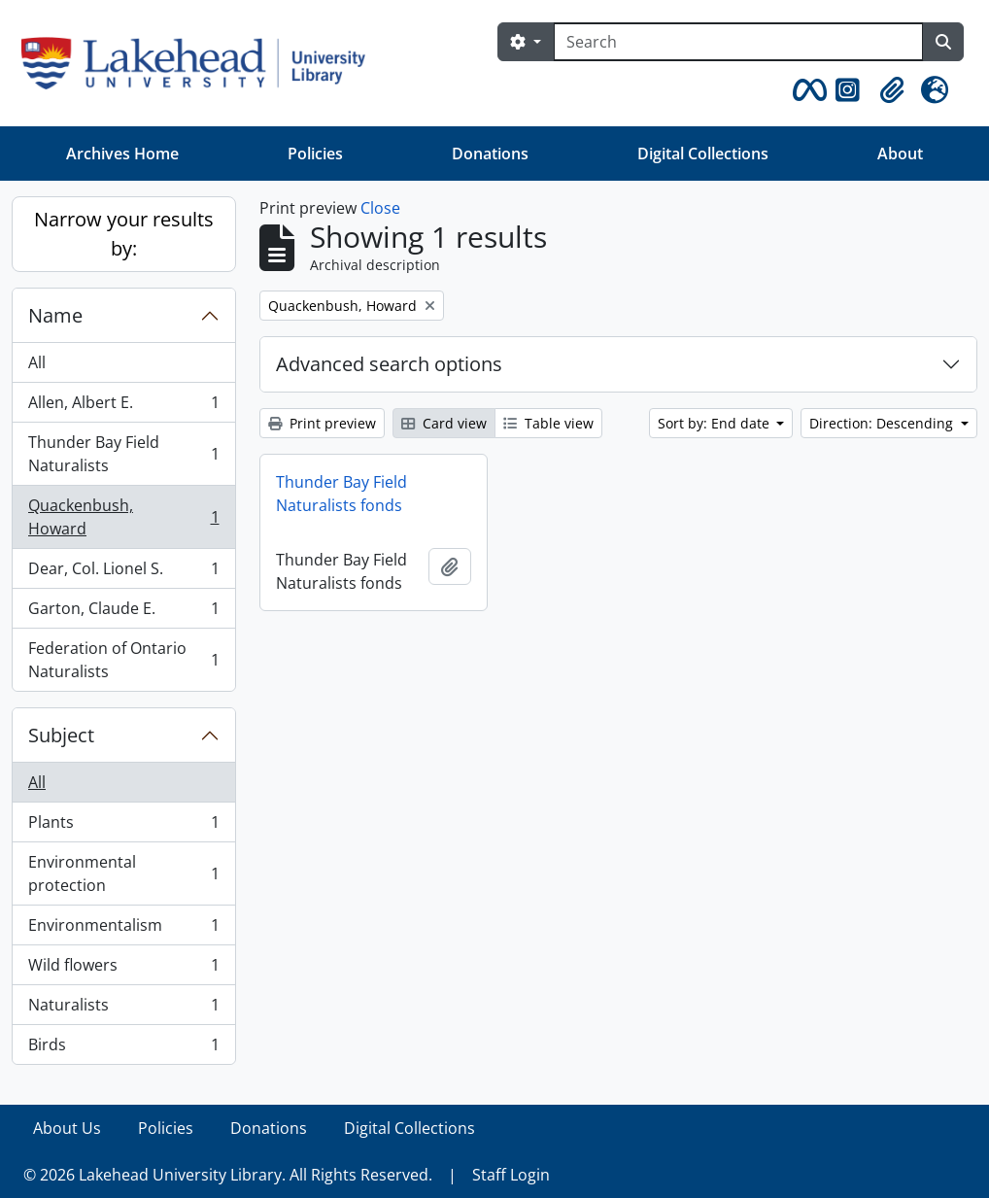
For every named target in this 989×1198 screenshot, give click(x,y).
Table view (548, 423)
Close (380, 208)
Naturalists (123, 1009)
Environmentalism (123, 929)
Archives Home (122, 153)
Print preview (322, 423)
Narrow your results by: (124, 233)
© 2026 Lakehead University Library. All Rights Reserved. (227, 1174)
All (37, 362)
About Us (67, 1128)
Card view (444, 423)
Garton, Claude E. (123, 613)
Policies (315, 153)
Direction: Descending (883, 423)
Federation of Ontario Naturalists (123, 659)
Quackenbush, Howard (123, 517)
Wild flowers (123, 969)
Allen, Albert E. (123, 407)
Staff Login (511, 1174)
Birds (123, 1048)
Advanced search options (389, 364)
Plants (123, 826)
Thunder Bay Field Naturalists (123, 453)
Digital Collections (702, 153)
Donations (490, 153)
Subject (61, 735)
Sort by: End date (715, 423)
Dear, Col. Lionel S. (123, 573)
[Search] (738, 41)
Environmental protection (123, 873)
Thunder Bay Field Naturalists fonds (341, 493)
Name (55, 315)
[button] (806, 90)
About (900, 153)
